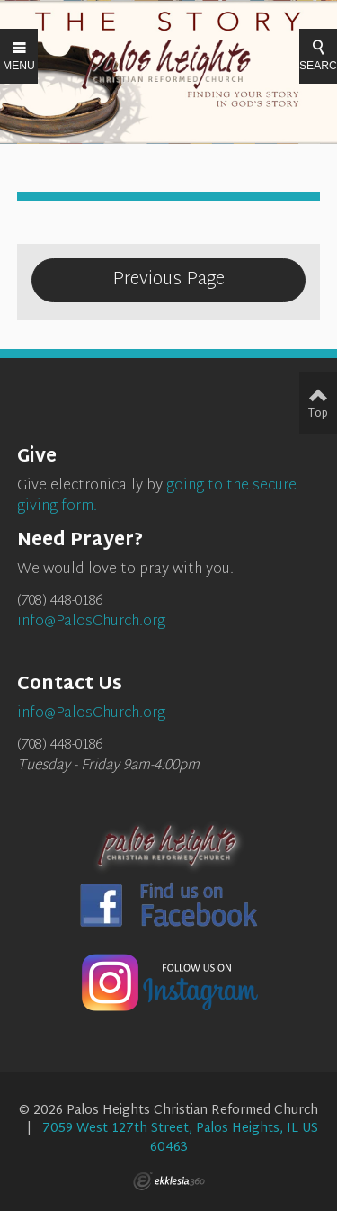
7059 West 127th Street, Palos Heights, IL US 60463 (180, 1137)
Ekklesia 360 (169, 1181)
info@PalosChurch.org (91, 622)
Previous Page (168, 280)
